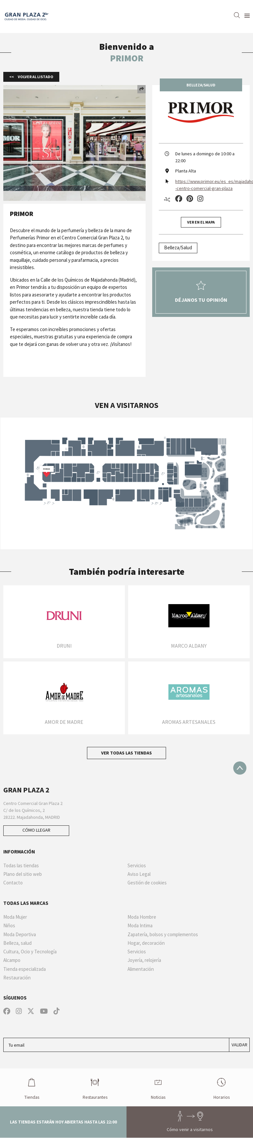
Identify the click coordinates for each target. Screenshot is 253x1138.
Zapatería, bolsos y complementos (162, 935)
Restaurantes (95, 1087)
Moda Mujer (15, 917)
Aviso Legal (139, 874)
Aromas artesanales (188, 721)
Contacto (13, 883)
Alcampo (11, 960)
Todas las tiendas (21, 866)
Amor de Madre (64, 721)
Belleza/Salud (178, 247)
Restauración (17, 978)
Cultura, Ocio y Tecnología (30, 952)
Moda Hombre (141, 917)
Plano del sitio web (22, 874)
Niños (9, 926)
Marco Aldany (189, 645)
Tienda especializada (24, 969)
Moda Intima (140, 926)
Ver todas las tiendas (126, 753)
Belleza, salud (17, 943)
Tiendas (31, 1087)
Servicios (136, 866)
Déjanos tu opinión (201, 292)
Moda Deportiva (19, 935)
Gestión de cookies (147, 883)
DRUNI (64, 645)
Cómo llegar (36, 830)
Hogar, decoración (146, 943)
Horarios (221, 1087)
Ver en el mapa (201, 222)
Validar (239, 1045)
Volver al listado (35, 76)
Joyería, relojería (144, 960)
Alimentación (140, 969)
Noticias (158, 1087)
